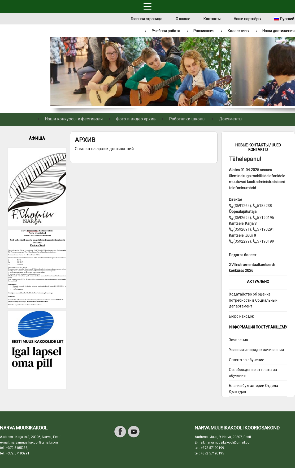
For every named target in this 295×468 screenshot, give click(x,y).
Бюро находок (241, 316)
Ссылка (83, 148)
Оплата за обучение (246, 360)
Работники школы (187, 118)
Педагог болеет (243, 255)
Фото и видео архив (136, 118)
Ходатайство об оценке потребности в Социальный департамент (253, 300)
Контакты (211, 19)
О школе (183, 19)
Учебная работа (166, 31)
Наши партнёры (247, 19)
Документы (230, 118)
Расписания (203, 31)
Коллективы (238, 31)
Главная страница (146, 19)
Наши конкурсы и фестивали (74, 118)
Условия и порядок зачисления (256, 350)
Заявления (238, 340)
